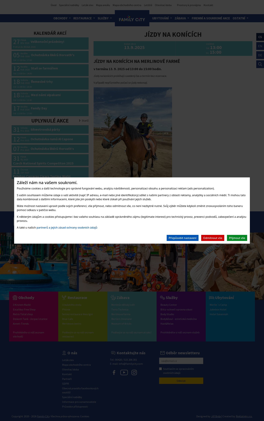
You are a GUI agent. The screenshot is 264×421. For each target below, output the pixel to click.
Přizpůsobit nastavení (182, 238)
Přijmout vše (237, 238)
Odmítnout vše (212, 238)
